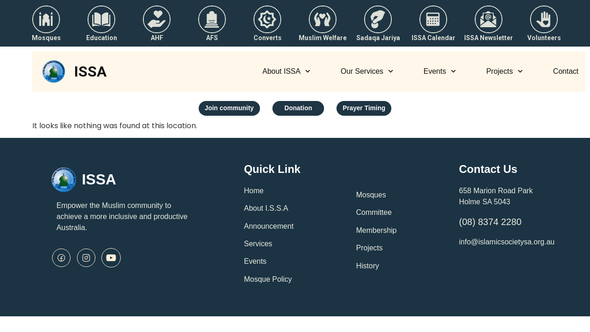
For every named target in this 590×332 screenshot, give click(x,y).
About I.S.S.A (266, 210)
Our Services (367, 71)
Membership (376, 233)
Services (258, 246)
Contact (565, 71)
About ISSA (286, 71)
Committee (373, 215)
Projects (504, 71)
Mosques (371, 197)
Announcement (269, 228)
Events (440, 71)
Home (254, 193)
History (367, 268)
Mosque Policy (268, 281)
